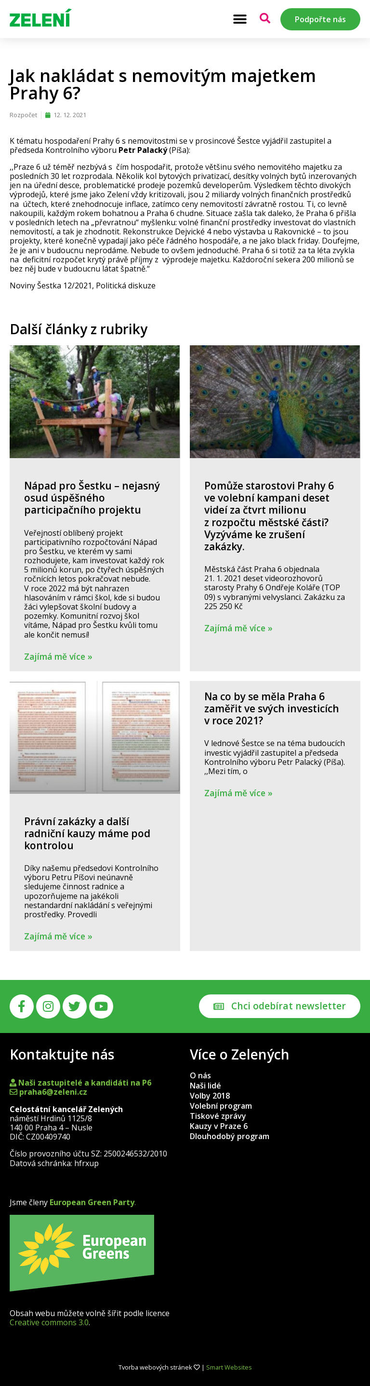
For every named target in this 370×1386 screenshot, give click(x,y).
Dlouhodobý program (229, 1136)
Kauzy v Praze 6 (219, 1126)
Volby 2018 (210, 1096)
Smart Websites (229, 1367)
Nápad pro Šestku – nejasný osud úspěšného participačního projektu (92, 497)
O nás (200, 1075)
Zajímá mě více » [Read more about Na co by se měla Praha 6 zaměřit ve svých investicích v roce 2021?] (238, 793)
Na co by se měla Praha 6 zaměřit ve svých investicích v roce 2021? (271, 708)
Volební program (221, 1106)
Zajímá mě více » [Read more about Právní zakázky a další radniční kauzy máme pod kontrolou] (58, 936)
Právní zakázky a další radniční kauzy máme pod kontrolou (87, 833)
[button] (240, 19)
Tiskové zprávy (218, 1116)
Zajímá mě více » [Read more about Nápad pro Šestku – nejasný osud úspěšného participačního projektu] (58, 657)
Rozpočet (23, 114)
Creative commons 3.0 (49, 1322)
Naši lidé (205, 1085)
